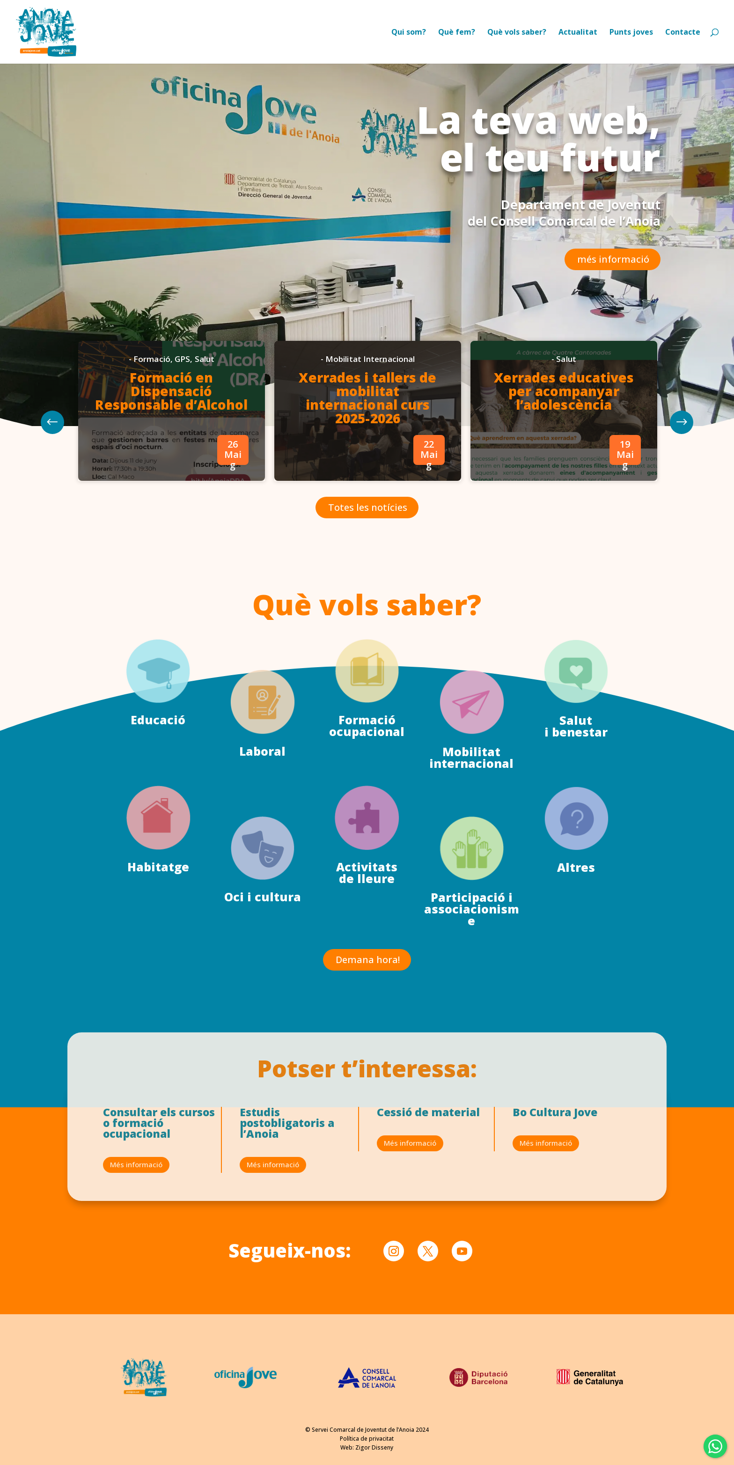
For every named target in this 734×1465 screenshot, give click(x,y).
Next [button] (100, 426)
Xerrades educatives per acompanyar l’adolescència (533, 400)
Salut (229, 372)
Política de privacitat (367, 1439)
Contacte (682, 33)
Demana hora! (368, 959)
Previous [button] (633, 426)
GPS (210, 372)
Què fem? (456, 33)
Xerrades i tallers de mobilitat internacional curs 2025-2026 (367, 405)
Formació (184, 372)
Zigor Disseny (374, 1447)
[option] (201, 416)
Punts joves (631, 33)
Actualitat (577, 33)
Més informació (136, 1164)
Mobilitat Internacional (369, 372)
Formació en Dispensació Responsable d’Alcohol (201, 400)
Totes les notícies (367, 498)
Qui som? (408, 33)
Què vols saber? (516, 33)
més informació (613, 259)
